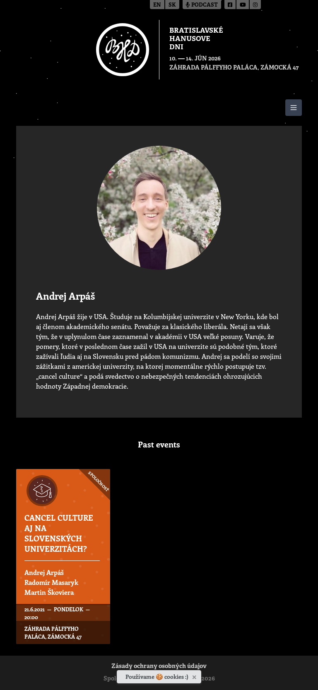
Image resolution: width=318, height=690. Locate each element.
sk (172, 5)
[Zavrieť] (195, 675)
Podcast (202, 5)
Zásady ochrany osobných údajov (159, 667)
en (157, 5)
